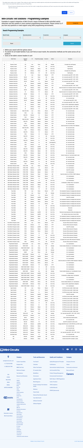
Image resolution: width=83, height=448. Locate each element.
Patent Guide (36, 392)
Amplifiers (18, 382)
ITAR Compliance (53, 384)
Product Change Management (56, 373)
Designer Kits (20, 364)
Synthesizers (19, 429)
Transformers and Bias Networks (22, 436)
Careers (70, 374)
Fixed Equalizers (19, 399)
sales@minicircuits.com (8, 360)
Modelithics (35, 373)
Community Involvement (71, 367)
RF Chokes (18, 426)
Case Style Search (37, 398)
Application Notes (37, 379)
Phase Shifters (19, 414)
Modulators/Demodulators (21, 409)
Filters (18, 397)
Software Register (37, 403)
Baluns (18, 385)
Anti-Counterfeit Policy (55, 370)
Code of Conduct (53, 381)
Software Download (37, 400)
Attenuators (19, 383)
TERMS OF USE (33, 441)
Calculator (35, 364)
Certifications (53, 364)
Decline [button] (71, 12)
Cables (18, 389)
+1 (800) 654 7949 (8, 366)
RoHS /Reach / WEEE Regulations (57, 379)
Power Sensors (19, 419)
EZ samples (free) (37, 370)
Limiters (18, 405)
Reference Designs (21, 370)
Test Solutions (20, 373)
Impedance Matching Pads (21, 404)
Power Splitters (19, 421)
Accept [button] (64, 12)
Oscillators (19, 411)
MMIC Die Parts (20, 367)
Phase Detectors (19, 412)
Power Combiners (20, 416)
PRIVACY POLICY (40, 441)
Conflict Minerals (53, 387)
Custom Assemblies (21, 361)
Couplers (18, 390)
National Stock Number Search (40, 395)
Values (67, 364)
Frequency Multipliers (20, 402)
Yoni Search (36, 361)
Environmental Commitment (56, 376)
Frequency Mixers (20, 400)
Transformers (19, 434)
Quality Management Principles (57, 361)
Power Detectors (19, 417)
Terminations (19, 431)
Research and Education (22, 376)
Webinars (35, 389)
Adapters (18, 380)
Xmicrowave (36, 376)
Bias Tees (18, 387)
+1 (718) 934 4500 (8, 363)
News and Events (70, 370)
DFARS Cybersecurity (54, 390)
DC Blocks (18, 394)
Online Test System (37, 367)
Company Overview (70, 361)
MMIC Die (18, 407)
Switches (18, 428)
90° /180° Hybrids (20, 424)
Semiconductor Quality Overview (57, 367)
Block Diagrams (36, 381)
